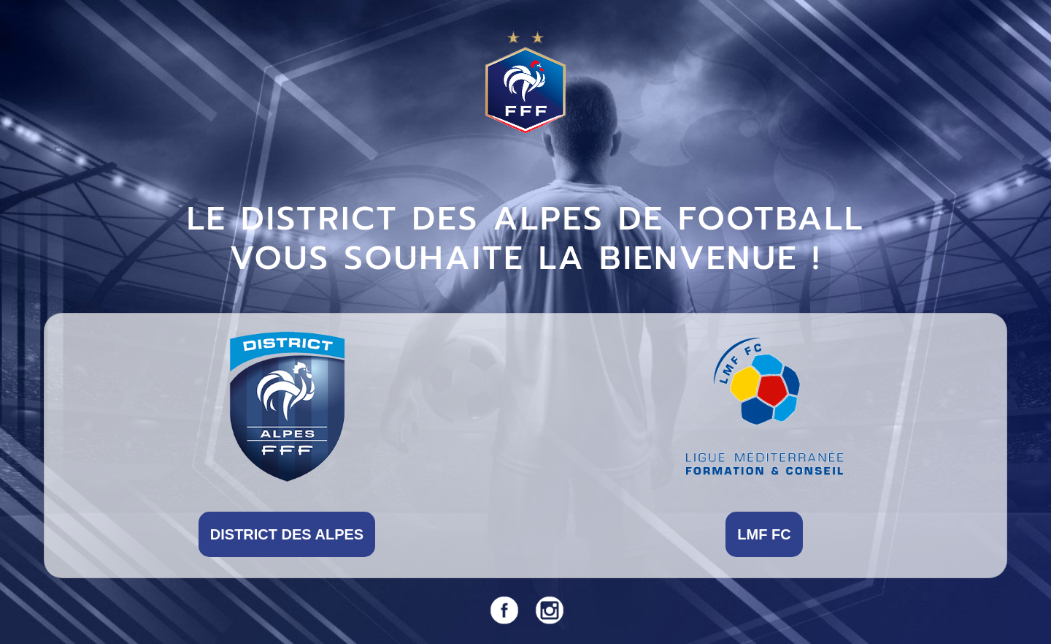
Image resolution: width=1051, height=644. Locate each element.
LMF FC (763, 534)
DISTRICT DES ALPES (286, 534)
